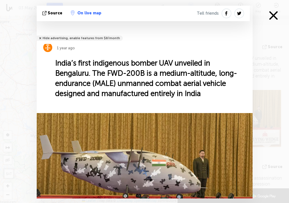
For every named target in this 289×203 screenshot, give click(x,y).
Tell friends (208, 13)
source (52, 13)
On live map (86, 13)
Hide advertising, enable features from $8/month (81, 38)
